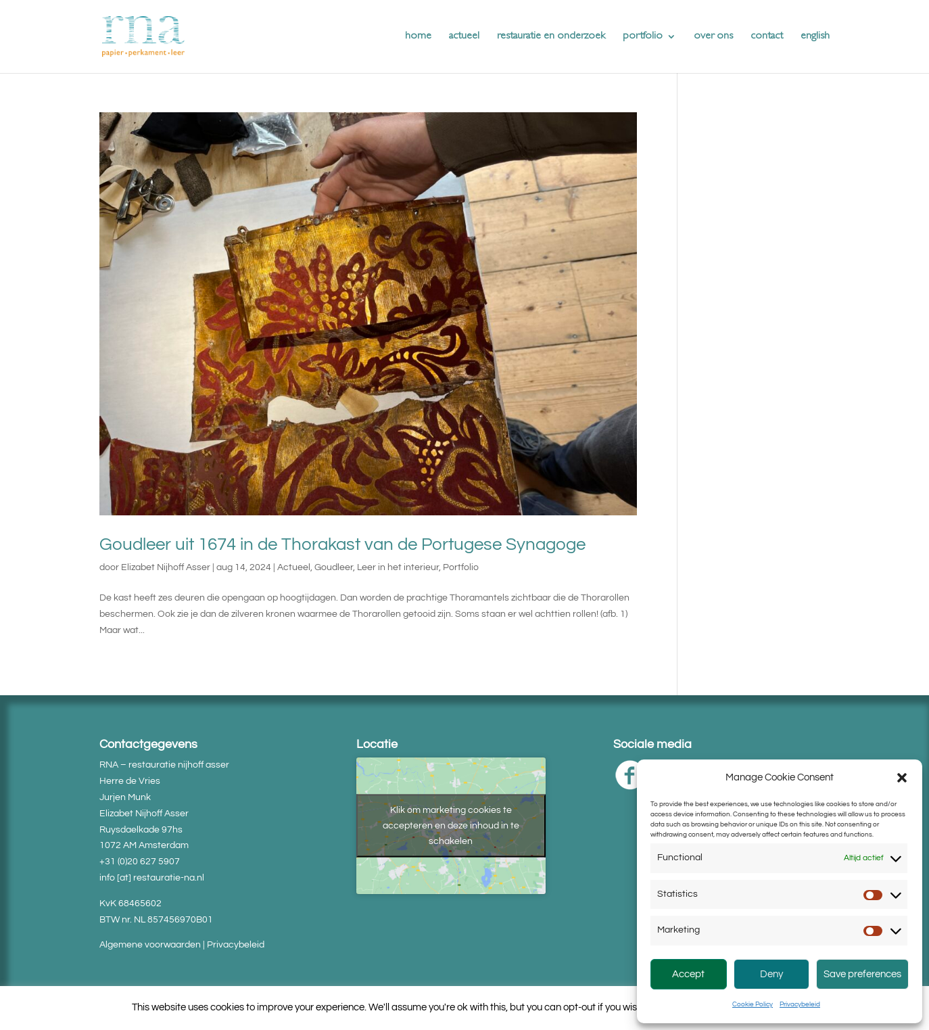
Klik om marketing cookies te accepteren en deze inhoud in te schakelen (451, 825)
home (418, 37)
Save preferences (862, 974)
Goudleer (333, 567)
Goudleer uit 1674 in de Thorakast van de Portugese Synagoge (342, 544)
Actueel (293, 567)
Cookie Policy (752, 1004)
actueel (464, 37)
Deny (771, 974)
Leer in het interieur (398, 567)
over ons (713, 37)
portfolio (643, 37)
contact (767, 37)
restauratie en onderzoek (551, 37)
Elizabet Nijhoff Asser (165, 567)
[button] (902, 778)
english (815, 37)
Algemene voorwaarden (150, 945)
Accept (688, 974)
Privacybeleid (800, 1004)
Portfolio (461, 567)
